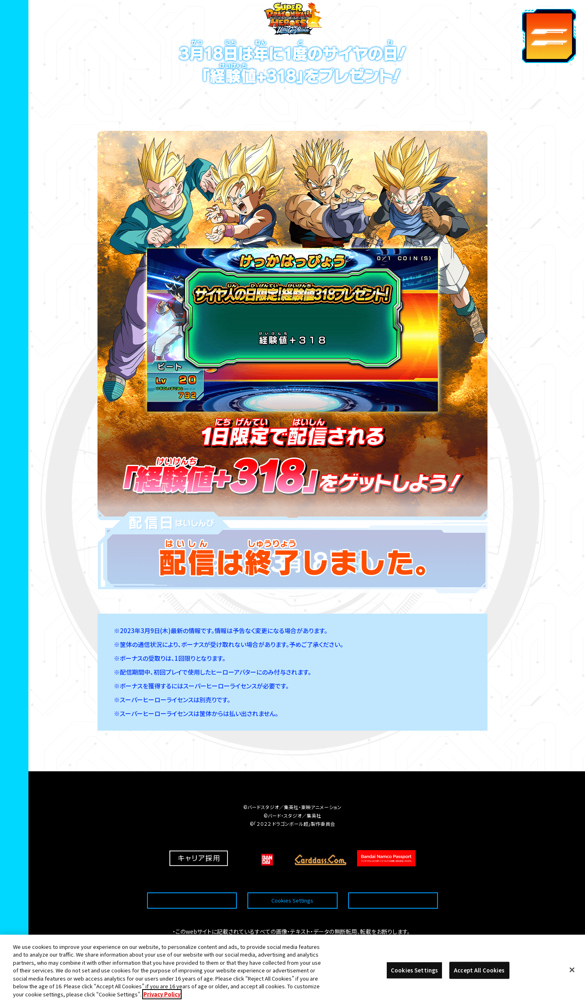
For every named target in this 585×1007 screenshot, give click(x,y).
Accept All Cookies (479, 981)
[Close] (572, 981)
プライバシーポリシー (392, 881)
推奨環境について (191, 881)
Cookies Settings (292, 881)
